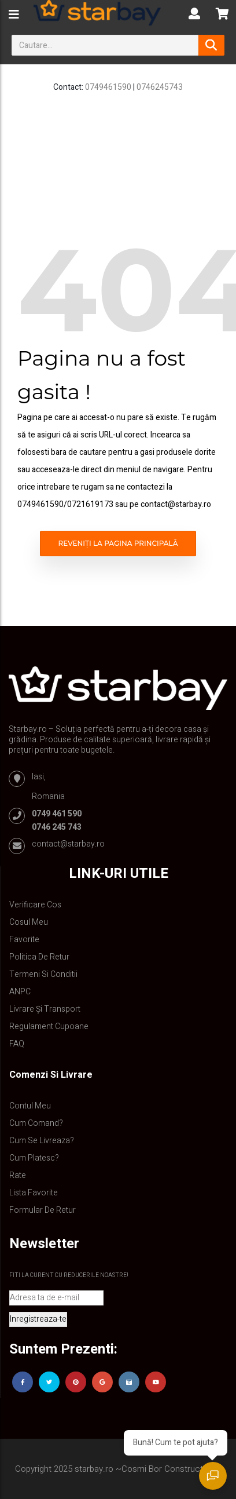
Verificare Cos (35, 905)
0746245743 (160, 87)
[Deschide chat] (213, 1476)
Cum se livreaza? (41, 1141)
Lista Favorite (33, 1193)
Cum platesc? (34, 1158)
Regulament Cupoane (49, 1026)
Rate (17, 1175)
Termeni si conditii (43, 974)
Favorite (24, 939)
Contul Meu (30, 1106)
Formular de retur (42, 1210)
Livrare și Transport (44, 1009)
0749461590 (108, 87)
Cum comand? (36, 1123)
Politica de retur (39, 957)
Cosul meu (28, 922)
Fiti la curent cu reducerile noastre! (68, 1275)
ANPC (20, 992)
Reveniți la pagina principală (118, 543)
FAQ (16, 1044)
